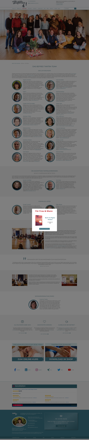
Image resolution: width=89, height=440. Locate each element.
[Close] (56, 211)
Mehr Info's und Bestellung (44, 228)
